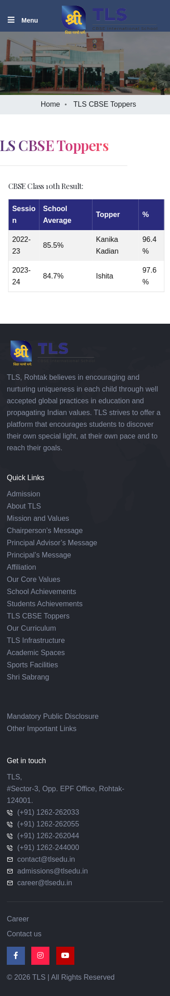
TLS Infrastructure (36, 640)
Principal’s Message (39, 555)
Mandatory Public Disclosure (53, 716)
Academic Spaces (36, 652)
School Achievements (41, 591)
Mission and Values (38, 518)
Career (18, 919)
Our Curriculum (31, 628)
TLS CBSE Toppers (38, 616)
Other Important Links (42, 728)
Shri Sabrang (28, 677)
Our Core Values (33, 579)
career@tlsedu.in (44, 883)
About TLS (24, 506)
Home (50, 104)
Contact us (24, 934)
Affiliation (21, 567)
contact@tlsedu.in (46, 859)
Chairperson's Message (45, 530)
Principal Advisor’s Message (52, 543)
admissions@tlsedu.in (52, 871)
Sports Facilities (32, 665)
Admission (23, 494)
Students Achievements (45, 604)
